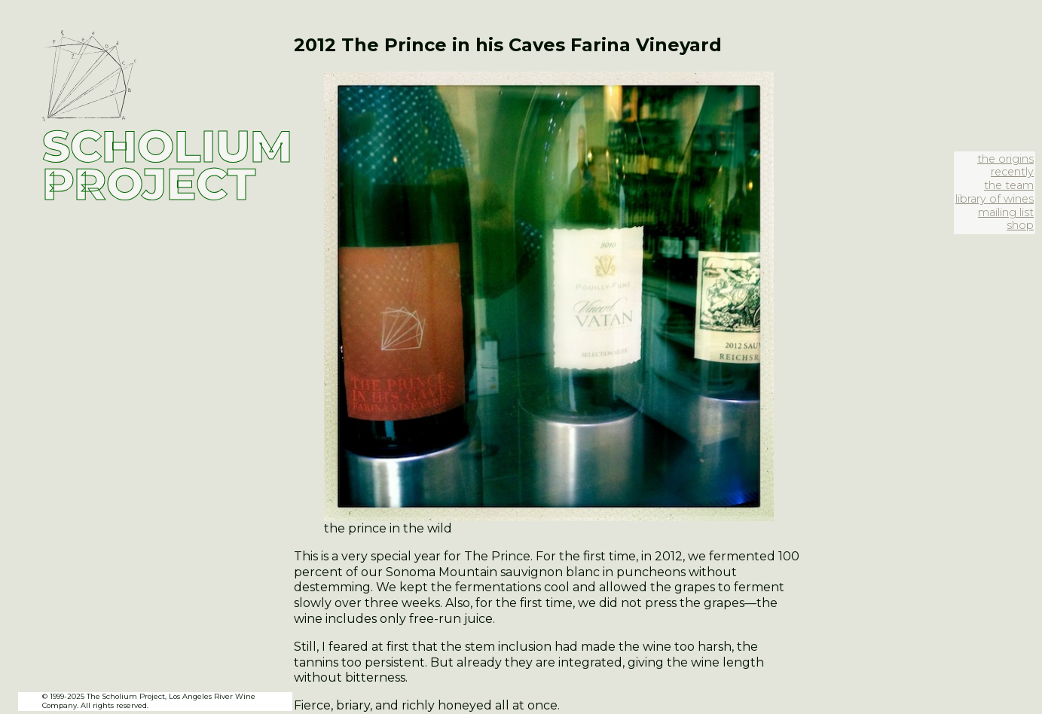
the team (1009, 185)
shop (1020, 225)
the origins (1005, 159)
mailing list (1006, 212)
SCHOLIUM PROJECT (167, 165)
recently (1012, 171)
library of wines (994, 199)
